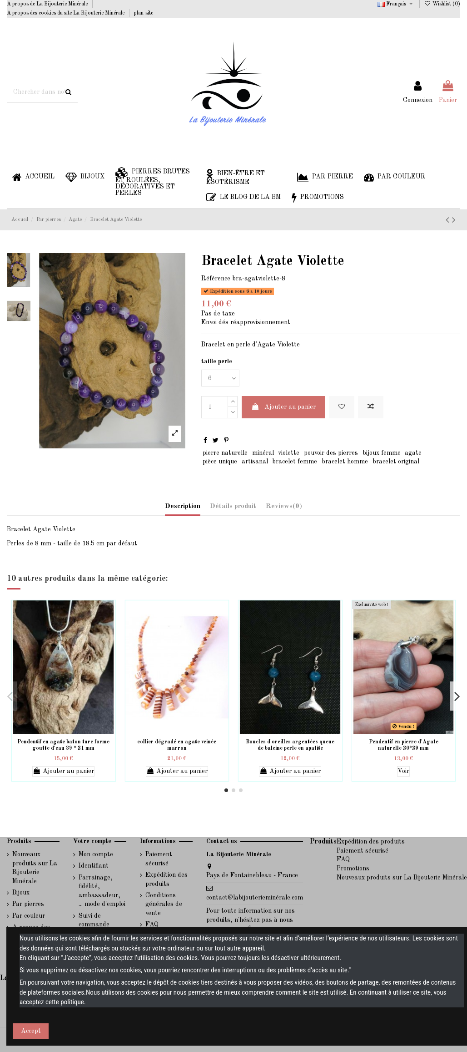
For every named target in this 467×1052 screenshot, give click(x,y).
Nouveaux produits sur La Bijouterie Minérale (34, 867)
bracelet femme (294, 461)
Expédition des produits (166, 879)
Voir (403, 771)
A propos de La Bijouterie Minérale (48, 4)
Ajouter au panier (283, 406)
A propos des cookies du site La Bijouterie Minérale (66, 13)
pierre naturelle (225, 453)
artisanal (255, 461)
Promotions (353, 868)
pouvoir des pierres (331, 453)
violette (288, 453)
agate (413, 453)
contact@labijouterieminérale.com (254, 897)
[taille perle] (220, 378)
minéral (263, 453)
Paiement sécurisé (158, 859)
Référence (215, 278)
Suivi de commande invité (94, 925)
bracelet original (396, 461)
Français (396, 4)
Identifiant (94, 866)
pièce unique (220, 461)
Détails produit (233, 506)
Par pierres (28, 904)
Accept (31, 1031)
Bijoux (21, 892)
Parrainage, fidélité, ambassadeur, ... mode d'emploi (102, 891)
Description (182, 506)
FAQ (152, 924)
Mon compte (96, 854)
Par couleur (28, 916)
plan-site (143, 13)
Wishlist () (442, 4)
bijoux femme (382, 453)
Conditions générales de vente (163, 904)
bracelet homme (345, 461)
